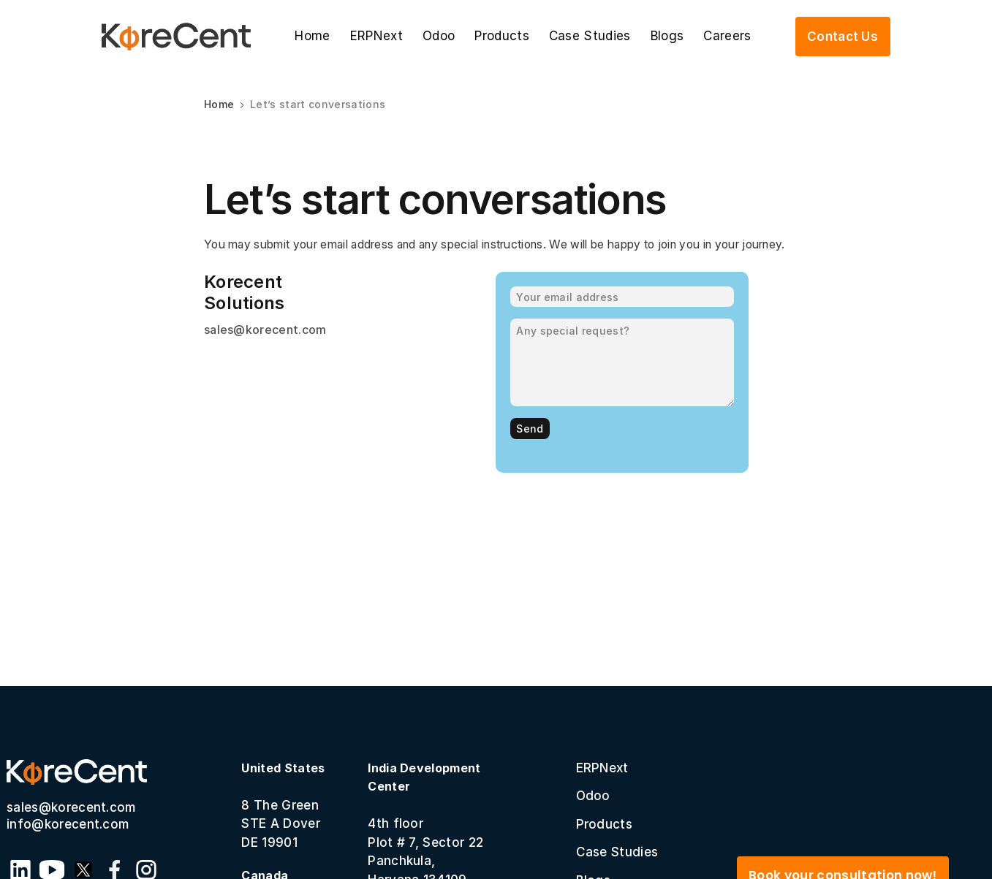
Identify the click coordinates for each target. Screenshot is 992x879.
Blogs (667, 35)
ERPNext (376, 35)
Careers (727, 35)
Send (529, 428)
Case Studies (590, 35)
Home (312, 35)
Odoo (439, 35)
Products (501, 35)
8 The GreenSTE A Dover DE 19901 (283, 805)
